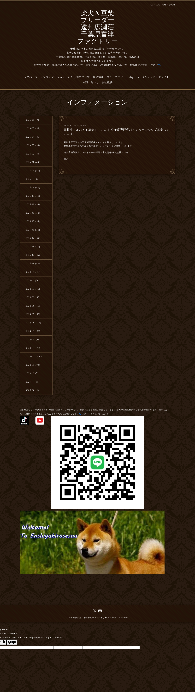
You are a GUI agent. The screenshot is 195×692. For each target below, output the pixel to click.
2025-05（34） (33, 230)
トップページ (29, 77)
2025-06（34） (33, 221)
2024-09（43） (34, 297)
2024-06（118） (34, 322)
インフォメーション (52, 77)
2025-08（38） (33, 204)
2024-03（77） (33, 348)
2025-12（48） (33, 170)
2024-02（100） (34, 356)
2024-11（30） (33, 280)
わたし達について (79, 77)
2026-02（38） (33, 154)
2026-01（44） (33, 162)
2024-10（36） (33, 289)
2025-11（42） (33, 179)
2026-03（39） (33, 145)
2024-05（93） (33, 331)
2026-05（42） (34, 128)
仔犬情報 (98, 77)
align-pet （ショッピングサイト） (150, 77)
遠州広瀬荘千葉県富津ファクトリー (90, 617)
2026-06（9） (33, 120)
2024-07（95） (33, 314)
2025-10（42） (33, 187)
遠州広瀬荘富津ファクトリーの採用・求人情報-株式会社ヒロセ (96, 152)
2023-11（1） (32, 382)
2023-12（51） (33, 373)
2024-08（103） (34, 306)
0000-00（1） (33, 390)
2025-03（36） (33, 246)
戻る (66, 159)
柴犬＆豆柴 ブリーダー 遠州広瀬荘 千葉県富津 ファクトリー (97, 28)
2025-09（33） (33, 196)
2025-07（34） (33, 213)
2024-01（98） (33, 365)
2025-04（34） (33, 238)
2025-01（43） (33, 263)
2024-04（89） (34, 339)
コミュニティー (116, 77)
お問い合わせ (90, 82)
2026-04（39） (33, 137)
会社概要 (107, 82)
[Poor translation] (12, 642)
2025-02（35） (33, 255)
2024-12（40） (34, 272)
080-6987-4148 (165, 4)
